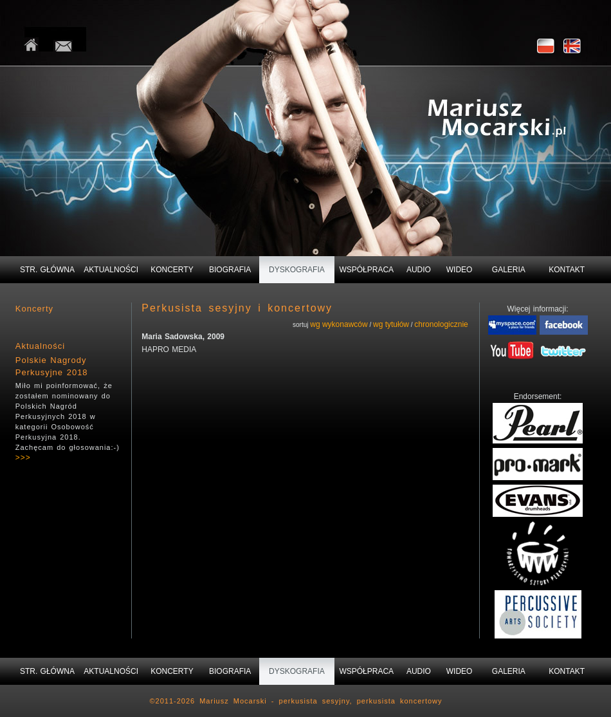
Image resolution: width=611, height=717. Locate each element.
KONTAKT (567, 269)
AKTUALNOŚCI (111, 269)
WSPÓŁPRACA (366, 269)
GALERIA (508, 269)
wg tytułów (391, 324)
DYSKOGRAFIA (297, 269)
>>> (23, 457)
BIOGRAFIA (230, 269)
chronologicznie (441, 324)
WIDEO (459, 269)
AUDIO (418, 269)
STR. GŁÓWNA (47, 269)
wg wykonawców (338, 324)
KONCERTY (171, 269)
